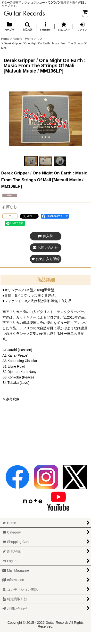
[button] (27, 27)
